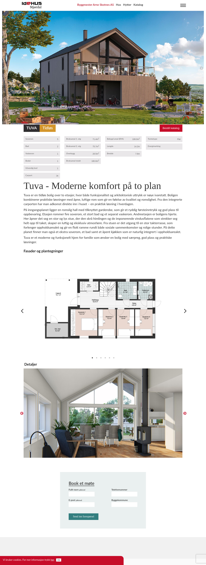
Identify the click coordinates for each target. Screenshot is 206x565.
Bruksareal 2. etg (73, 146)
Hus (118, 4)
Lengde (110, 146)
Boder (28, 160)
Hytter (127, 4)
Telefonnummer (119, 489)
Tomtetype (152, 139)
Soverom (29, 139)
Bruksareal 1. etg (73, 139)
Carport (28, 175)
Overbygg (70, 153)
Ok (58, 560)
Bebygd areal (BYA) (115, 139)
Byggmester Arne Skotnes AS (95, 4)
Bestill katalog (171, 128)
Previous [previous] (5, 67)
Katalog (138, 4)
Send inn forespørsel (83, 516)
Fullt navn (77, 489)
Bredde (110, 153)
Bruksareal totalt (73, 160)
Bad (27, 146)
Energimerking (154, 146)
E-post (75, 500)
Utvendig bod (31, 168)
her (52, 559)
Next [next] (201, 67)
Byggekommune (119, 500)
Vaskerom (29, 153)
